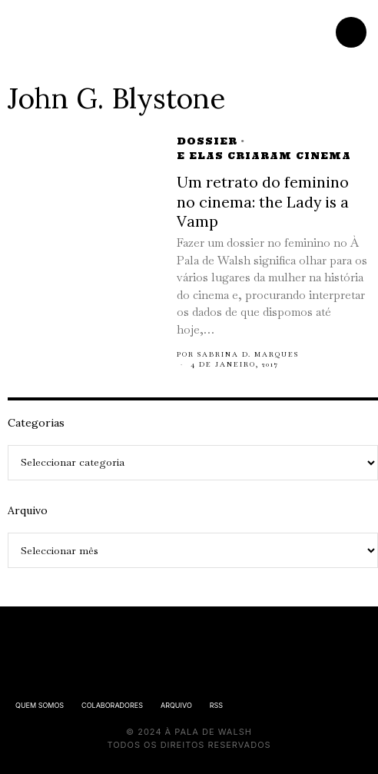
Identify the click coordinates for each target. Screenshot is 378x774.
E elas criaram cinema (264, 155)
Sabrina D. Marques (248, 354)
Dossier (207, 141)
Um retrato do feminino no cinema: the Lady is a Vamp (263, 201)
